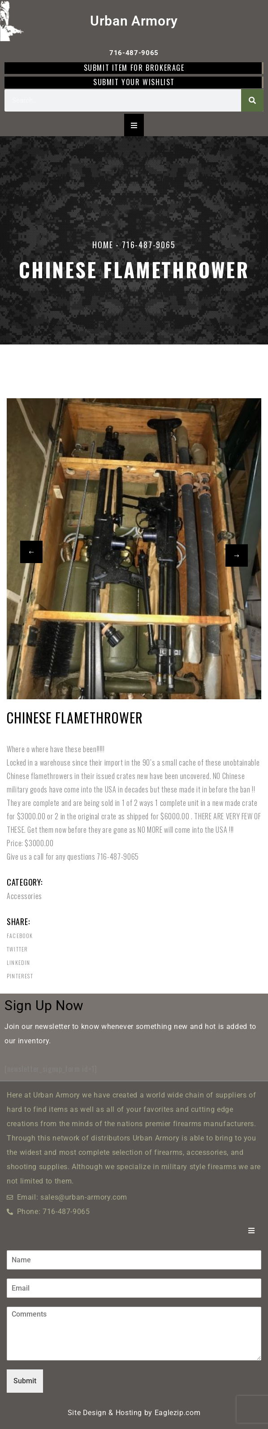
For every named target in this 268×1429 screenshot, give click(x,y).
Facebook (20, 936)
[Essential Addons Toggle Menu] (134, 125)
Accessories (24, 896)
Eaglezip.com (178, 1412)
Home (102, 244)
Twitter (17, 949)
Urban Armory (134, 21)
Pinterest (20, 976)
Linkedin (18, 962)
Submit (24, 1381)
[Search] (252, 100)
